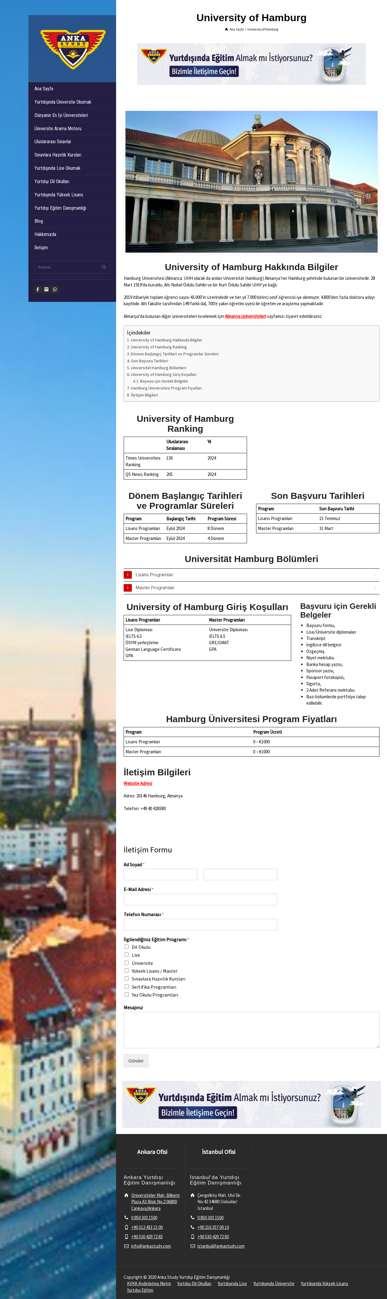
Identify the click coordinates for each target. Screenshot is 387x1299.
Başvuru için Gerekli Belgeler (164, 381)
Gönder (136, 1060)
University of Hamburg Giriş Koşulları (164, 374)
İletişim (41, 247)
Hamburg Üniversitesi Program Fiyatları (166, 388)
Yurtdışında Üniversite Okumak (62, 102)
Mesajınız (133, 1007)
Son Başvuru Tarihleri (149, 361)
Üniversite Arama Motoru (57, 128)
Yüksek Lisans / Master (154, 971)
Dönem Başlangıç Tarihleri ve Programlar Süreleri (175, 354)
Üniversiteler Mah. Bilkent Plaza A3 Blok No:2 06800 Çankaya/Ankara (155, 1201)
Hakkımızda (45, 234)
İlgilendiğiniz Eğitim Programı (156, 939)
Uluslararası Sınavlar (52, 141)
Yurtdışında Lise (232, 1283)
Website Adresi (138, 783)
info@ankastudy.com (151, 1246)
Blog (38, 221)
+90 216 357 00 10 (213, 1227)
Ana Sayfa (43, 89)
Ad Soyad (134, 864)
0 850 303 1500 (144, 1217)
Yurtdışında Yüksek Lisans (58, 195)
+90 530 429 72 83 (147, 1236)
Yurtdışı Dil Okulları (51, 181)
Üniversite (142, 963)
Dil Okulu (141, 947)
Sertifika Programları (154, 987)
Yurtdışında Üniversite (273, 1283)
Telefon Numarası (144, 914)
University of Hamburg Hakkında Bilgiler (167, 340)
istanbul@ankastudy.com (221, 1246)
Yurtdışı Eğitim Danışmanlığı (60, 208)
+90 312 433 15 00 (147, 1227)
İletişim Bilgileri (144, 395)
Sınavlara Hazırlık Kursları (57, 155)
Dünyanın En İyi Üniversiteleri (61, 115)
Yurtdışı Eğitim (140, 1290)
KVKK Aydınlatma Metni (149, 1283)
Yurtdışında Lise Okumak (57, 168)
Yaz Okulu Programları (155, 995)
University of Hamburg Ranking (159, 347)
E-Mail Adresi (139, 889)
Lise (136, 955)
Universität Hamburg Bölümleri (158, 367)
